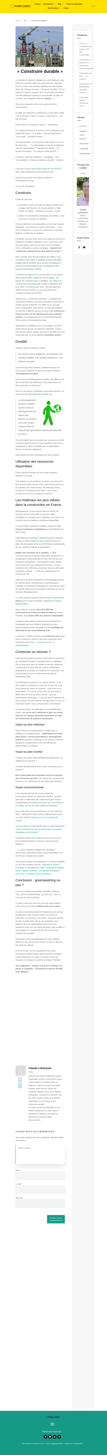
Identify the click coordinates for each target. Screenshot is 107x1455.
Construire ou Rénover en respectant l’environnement (86, 64)
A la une (82, 126)
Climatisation (84, 153)
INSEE (38, 269)
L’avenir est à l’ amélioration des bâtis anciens (85, 88)
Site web (19, 1198)
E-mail (19, 1184)
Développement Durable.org (40, 394)
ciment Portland (52, 598)
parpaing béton (22, 604)
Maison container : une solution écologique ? (42, 871)
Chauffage (83, 148)
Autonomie (84, 143)
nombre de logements (27, 275)
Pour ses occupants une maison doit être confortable (85, 49)
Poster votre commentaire (55, 1219)
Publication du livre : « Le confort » (85, 76)
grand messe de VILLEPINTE (48, 169)
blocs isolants (45, 541)
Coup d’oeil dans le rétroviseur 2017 (83, 101)
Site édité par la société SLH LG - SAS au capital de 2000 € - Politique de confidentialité (52, 1443)
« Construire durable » (40, 71)
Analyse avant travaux (82, 135)
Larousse (28, 199)
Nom (18, 1170)
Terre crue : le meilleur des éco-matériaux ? (34, 874)
